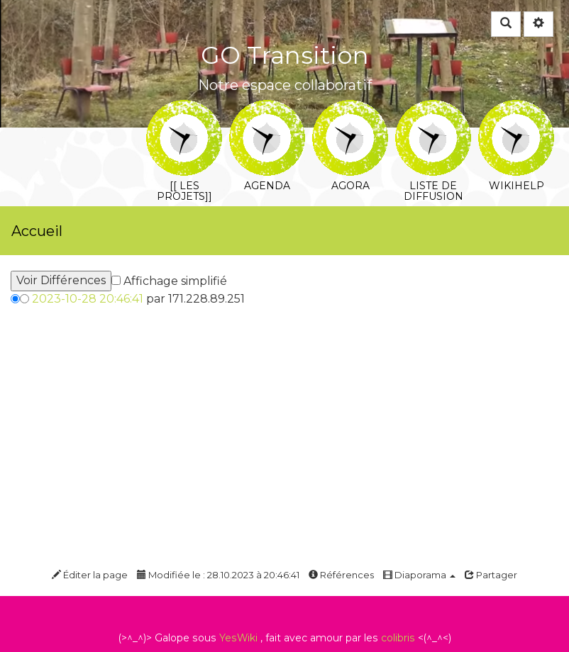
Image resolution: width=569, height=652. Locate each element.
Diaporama (419, 574)
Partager (491, 574)
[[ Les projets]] (184, 109)
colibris (398, 637)
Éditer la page (90, 574)
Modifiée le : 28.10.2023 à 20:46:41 (218, 574)
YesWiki (238, 637)
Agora (350, 109)
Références (341, 574)
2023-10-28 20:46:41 (87, 298)
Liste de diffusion (433, 109)
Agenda (267, 109)
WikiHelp (516, 109)
